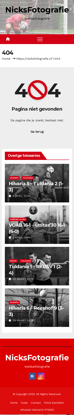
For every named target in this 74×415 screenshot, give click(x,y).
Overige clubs (18, 219)
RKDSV (13, 261)
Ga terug (37, 132)
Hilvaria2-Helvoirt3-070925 (37, 409)
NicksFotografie (37, 9)
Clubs (24, 402)
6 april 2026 (21, 196)
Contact (36, 402)
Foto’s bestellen (54, 402)
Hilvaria (14, 178)
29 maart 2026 (23, 279)
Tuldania (28, 178)
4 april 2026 (21, 237)
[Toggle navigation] (40, 39)
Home (6, 58)
